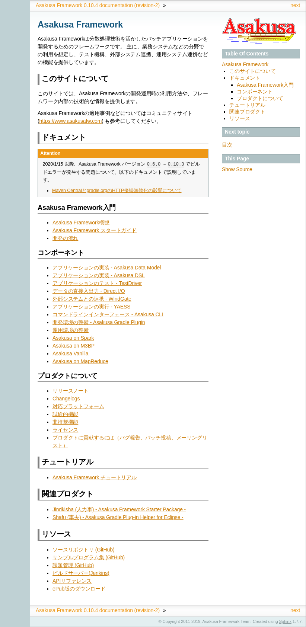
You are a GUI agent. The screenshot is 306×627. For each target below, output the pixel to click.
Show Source (237, 169)
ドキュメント (244, 78)
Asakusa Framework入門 (265, 85)
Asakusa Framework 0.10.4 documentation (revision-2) (98, 5)
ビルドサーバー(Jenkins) (80, 573)
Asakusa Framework (245, 64)
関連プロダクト (247, 112)
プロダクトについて (260, 98)
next (295, 5)
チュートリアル (247, 105)
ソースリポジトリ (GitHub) (83, 550)
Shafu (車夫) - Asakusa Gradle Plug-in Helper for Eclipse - (118, 517)
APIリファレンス (72, 581)
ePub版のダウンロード (79, 589)
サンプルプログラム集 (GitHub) (88, 557)
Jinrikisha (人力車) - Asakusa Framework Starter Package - (119, 509)
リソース (239, 118)
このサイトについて (252, 71)
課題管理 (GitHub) (73, 565)
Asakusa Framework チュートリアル (94, 477)
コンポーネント (255, 92)
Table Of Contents (246, 54)
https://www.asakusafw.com (70, 121)
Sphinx (285, 621)
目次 (227, 145)
